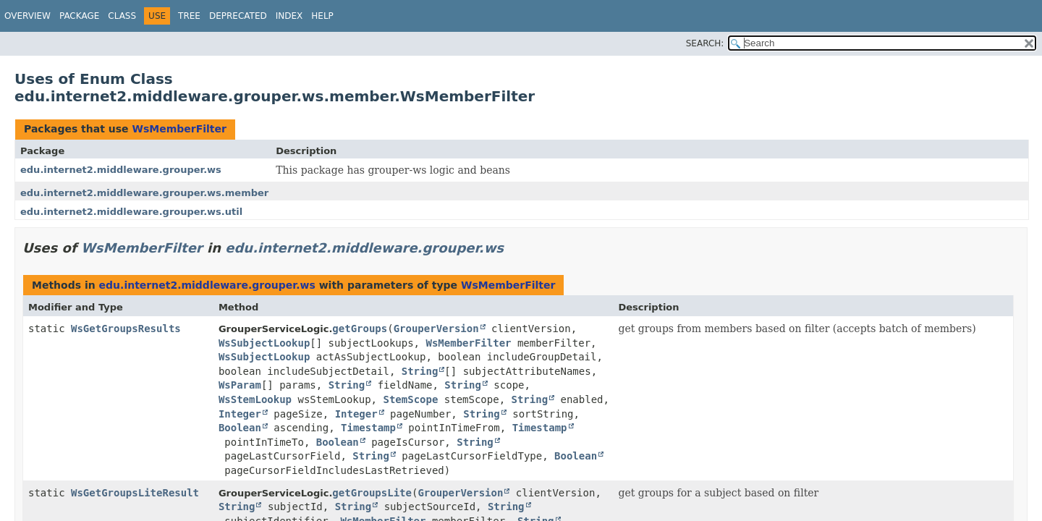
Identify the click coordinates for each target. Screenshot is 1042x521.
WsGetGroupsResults (126, 328)
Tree (189, 16)
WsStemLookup (255, 399)
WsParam (240, 385)
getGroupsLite (372, 493)
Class (122, 16)
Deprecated (238, 16)
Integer (240, 414)
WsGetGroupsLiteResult (135, 493)
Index (289, 16)
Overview (27, 16)
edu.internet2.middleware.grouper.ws (120, 169)
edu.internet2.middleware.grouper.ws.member (144, 192)
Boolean (240, 427)
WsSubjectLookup (264, 343)
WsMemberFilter (179, 129)
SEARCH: (705, 43)
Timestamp (368, 427)
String (420, 371)
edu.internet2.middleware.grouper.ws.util (131, 211)
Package (79, 16)
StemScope (410, 399)
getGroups (359, 328)
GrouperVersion (436, 328)
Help (322, 16)
